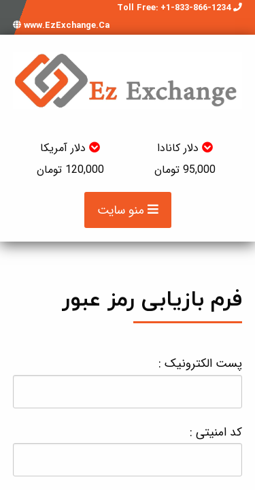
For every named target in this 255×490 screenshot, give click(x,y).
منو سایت (127, 210)
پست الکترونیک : (128, 381)
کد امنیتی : (128, 449)
